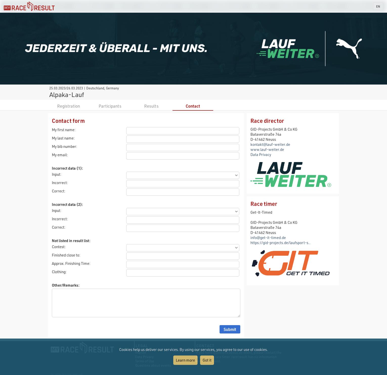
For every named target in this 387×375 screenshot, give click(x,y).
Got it (207, 360)
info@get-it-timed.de (268, 237)
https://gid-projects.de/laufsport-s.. (280, 242)
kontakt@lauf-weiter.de (270, 144)
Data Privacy (260, 154)
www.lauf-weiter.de (267, 149)
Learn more (185, 360)
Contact (193, 106)
